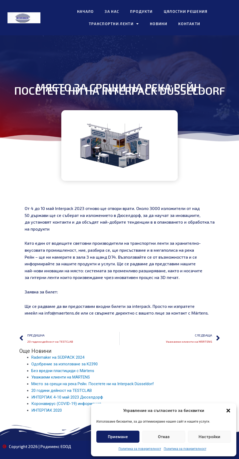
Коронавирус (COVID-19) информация (66, 403)
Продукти (141, 11)
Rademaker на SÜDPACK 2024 (57, 357)
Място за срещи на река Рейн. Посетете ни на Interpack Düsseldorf (92, 383)
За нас (112, 11)
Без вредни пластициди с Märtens (62, 370)
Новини (158, 23)
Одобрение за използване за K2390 (64, 364)
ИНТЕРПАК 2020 (46, 410)
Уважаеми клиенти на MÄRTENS (60, 377)
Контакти (189, 23)
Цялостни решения (186, 11)
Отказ (164, 436)
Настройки (209, 436)
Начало (85, 11)
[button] (228, 410)
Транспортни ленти (114, 23)
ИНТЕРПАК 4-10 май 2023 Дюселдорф (67, 397)
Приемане (118, 436)
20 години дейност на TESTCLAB (61, 390)
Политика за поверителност (140, 449)
